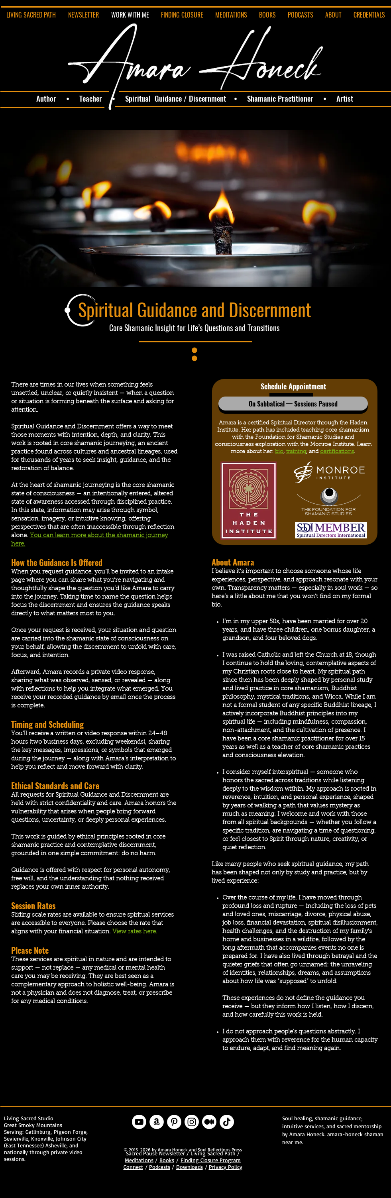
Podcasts (159, 1166)
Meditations (139, 1160)
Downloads (189, 1166)
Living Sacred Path (213, 1153)
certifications (337, 452)
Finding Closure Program (211, 1160)
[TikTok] (227, 1122)
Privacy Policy (225, 1166)
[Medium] (209, 1122)
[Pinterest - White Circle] (174, 1122)
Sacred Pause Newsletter (155, 1153)
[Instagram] (192, 1122)
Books (166, 1160)
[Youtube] (139, 1122)
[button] (293, 403)
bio (279, 452)
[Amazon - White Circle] (156, 1122)
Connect (133, 1166)
